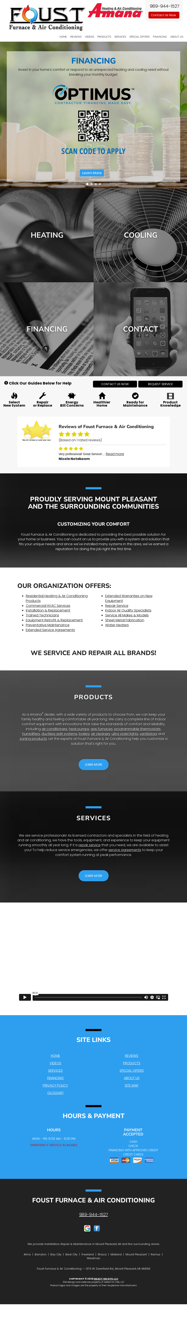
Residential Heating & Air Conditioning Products (57, 598)
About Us (176, 36)
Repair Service (116, 605)
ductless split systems (59, 733)
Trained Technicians (42, 615)
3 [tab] (97, 185)
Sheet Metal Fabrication (124, 620)
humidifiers (31, 733)
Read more (115, 453)
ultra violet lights (125, 733)
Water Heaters (117, 625)
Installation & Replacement (48, 610)
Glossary (55, 1092)
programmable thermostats (137, 729)
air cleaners (100, 733)
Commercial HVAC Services (48, 605)
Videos (89, 36)
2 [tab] (92, 185)
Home (63, 36)
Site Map (132, 1085)
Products (104, 36)
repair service (90, 845)
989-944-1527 (93, 1215)
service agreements (124, 849)
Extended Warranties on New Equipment (128, 598)
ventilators (148, 733)
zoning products (33, 738)
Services (120, 36)
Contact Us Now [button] (164, 15)
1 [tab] (88, 185)
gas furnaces (102, 729)
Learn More (92, 172)
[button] (115, 384)
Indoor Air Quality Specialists (128, 610)
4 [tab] (101, 185)
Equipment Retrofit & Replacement (54, 620)
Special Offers (139, 36)
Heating (47, 235)
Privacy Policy (55, 1085)
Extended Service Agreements (50, 629)
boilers (84, 733)
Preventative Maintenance (47, 625)
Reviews (76, 36)
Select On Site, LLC (106, 1278)
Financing (160, 36)
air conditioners (54, 729)
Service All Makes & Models (127, 615)
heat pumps (79, 729)
